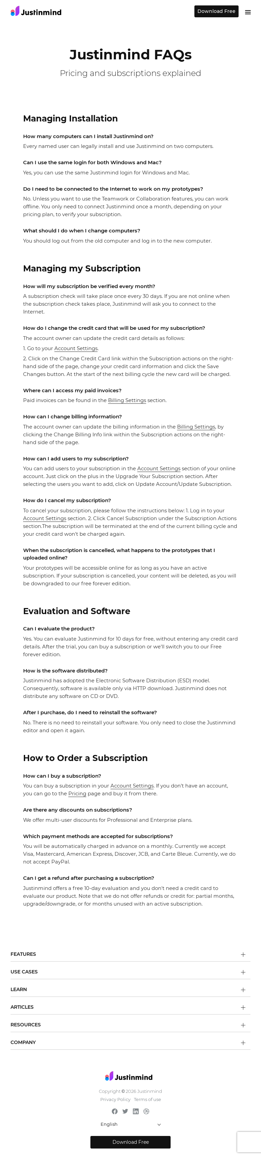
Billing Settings (127, 400)
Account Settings (76, 348)
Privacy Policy (115, 1099)
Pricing (77, 794)
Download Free (216, 11)
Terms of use (147, 1099)
